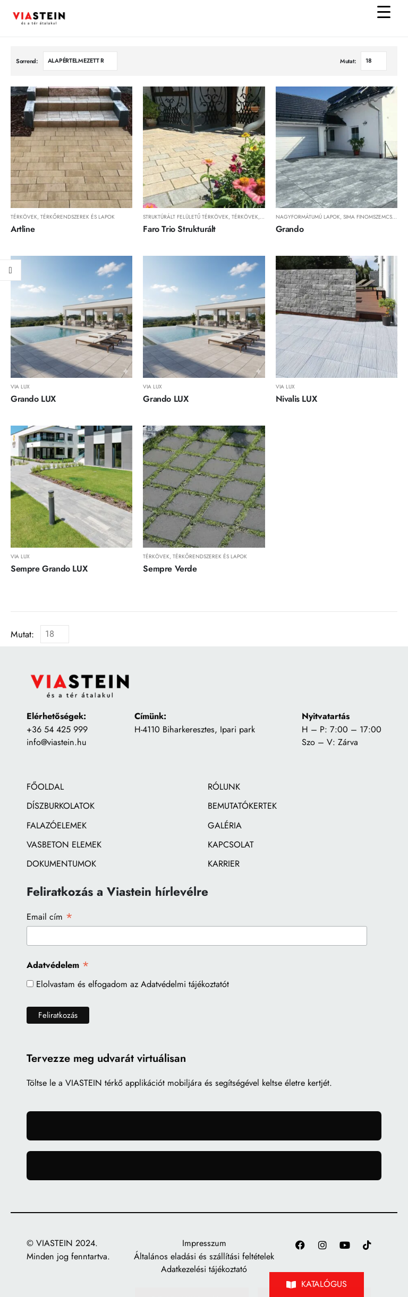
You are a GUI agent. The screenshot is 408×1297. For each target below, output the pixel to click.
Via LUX (20, 387)
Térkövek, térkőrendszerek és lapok (63, 217)
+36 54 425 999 (57, 729)
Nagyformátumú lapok (308, 217)
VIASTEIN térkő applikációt (115, 1083)
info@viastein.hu (57, 742)
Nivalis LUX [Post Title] (296, 399)
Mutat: (347, 61)
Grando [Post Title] (290, 229)
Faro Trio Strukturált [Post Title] (179, 229)
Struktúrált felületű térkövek (185, 217)
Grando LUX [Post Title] (33, 399)
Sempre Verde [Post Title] (170, 569)
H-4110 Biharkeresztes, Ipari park (194, 729)
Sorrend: (27, 61)
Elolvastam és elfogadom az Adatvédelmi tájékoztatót (132, 984)
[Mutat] (374, 61)
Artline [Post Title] (23, 229)
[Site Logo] (39, 18)
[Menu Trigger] (384, 12)
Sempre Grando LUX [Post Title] (49, 569)
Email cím (50, 916)
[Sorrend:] (80, 61)
